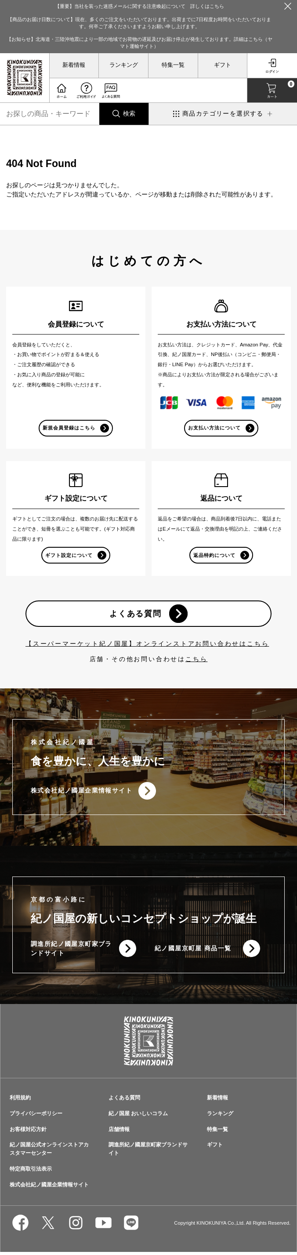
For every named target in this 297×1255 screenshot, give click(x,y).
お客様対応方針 (28, 1132)
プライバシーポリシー (36, 1116)
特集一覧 (173, 65)
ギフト (222, 65)
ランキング (123, 65)
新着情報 (73, 65)
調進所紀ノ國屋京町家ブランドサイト (68, 951)
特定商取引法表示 (31, 1171)
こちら (196, 660)
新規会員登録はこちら (69, 427)
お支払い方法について (214, 427)
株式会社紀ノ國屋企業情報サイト (81, 792)
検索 (129, 113)
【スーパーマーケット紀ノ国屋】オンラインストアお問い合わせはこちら (147, 645)
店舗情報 (119, 1132)
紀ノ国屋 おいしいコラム (138, 1116)
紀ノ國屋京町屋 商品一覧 (193, 950)
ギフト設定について (69, 555)
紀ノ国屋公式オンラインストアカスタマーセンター (49, 1152)
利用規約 (20, 1100)
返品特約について (214, 555)
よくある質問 (135, 615)
